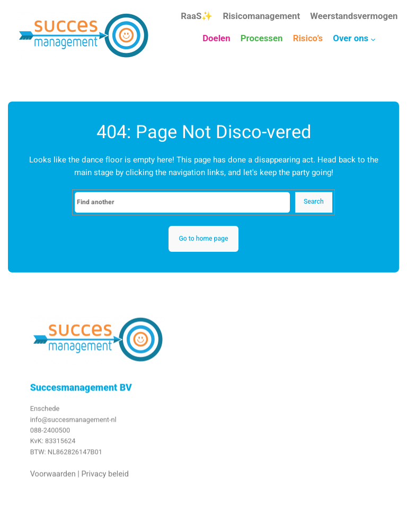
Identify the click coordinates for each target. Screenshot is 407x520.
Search (314, 201)
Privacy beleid (104, 476)
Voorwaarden (53, 476)
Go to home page (203, 238)
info (36, 422)
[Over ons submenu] (373, 39)
